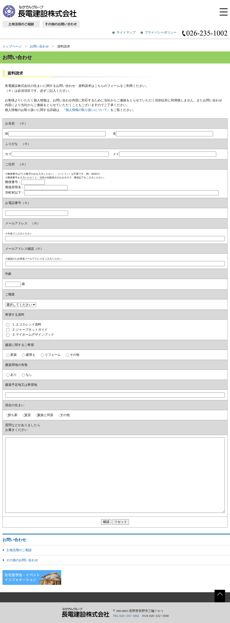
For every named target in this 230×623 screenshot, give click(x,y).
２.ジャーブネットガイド (30, 329)
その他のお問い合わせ (22, 560)
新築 (13, 355)
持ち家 (12, 415)
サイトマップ (126, 32)
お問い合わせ (39, 46)
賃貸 (27, 415)
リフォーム (53, 355)
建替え (30, 355)
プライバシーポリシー (161, 32)
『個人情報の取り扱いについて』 (86, 110)
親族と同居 (45, 415)
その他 (74, 355)
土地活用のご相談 (19, 550)
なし (29, 374)
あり (13, 374)
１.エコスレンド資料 (26, 324)
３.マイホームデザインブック (33, 334)
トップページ (12, 46)
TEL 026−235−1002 (126, 616)
